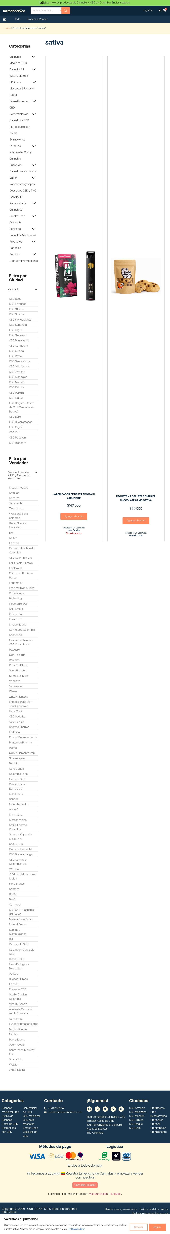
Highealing (15, 598)
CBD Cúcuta (16, 351)
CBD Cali (14, 432)
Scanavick (15, 1059)
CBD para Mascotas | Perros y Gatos (21, 88)
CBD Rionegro (17, 442)
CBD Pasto (15, 356)
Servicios (15, 254)
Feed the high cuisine (21, 588)
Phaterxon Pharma (20, 742)
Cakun (13, 537)
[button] (22, 290)
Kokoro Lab (16, 614)
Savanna (14, 889)
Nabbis (13, 1034)
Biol (11, 532)
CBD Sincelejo (17, 335)
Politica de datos (85, 1229)
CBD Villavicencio (19, 366)
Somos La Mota (19, 675)
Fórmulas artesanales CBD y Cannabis (20, 152)
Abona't (14, 809)
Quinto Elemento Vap (22, 753)
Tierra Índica (16, 508)
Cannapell (15, 904)
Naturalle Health (18, 804)
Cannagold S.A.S (19, 944)
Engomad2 (16, 582)
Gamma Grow (18, 779)
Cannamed (16, 1018)
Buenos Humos (18, 979)
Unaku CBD (16, 844)
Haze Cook (16, 711)
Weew (13, 691)
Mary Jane (15, 814)
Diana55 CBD (17, 959)
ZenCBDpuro (17, 1070)
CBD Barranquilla (19, 340)
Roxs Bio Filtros (18, 665)
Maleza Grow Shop (20, 919)
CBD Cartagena (18, 345)
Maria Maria (16, 793)
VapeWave (15, 686)
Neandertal (15, 635)
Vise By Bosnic (18, 1004)
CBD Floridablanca (20, 319)
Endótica (14, 732)
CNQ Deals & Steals (21, 563)
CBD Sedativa (17, 716)
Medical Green (18, 1029)
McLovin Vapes (18, 487)
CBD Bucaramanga (20, 422)
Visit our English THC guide (105, 1194)
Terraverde (15, 503)
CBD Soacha (16, 314)
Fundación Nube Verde (23, 737)
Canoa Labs (16, 768)
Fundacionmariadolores (23, 1023)
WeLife (13, 1064)
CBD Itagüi (15, 330)
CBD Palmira (16, 387)
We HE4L (14, 869)
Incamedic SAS (18, 603)
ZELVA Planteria (18, 696)
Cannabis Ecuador (85, 1185)
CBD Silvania (16, 309)
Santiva (13, 799)
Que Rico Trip (17, 655)
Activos (13, 973)
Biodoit (13, 763)
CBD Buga (15, 298)
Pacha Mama (17, 1039)
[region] (85, 1224)
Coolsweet (15, 568)
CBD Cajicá (16, 427)
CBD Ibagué (16, 397)
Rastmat (14, 660)
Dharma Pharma (19, 727)
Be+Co (13, 899)
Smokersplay (17, 758)
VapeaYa (14, 681)
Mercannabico (18, 820)
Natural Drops (17, 924)
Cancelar (137, 1227)
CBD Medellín (17, 382)
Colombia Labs (18, 773)
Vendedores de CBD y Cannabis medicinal (19, 475)
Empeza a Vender (37, 19)
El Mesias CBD (17, 989)
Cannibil (14, 543)
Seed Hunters (17, 670)
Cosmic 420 (16, 721)
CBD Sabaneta (18, 324)
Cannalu (14, 984)
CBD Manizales (18, 377)
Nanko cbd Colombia (22, 629)
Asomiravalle (17, 1044)
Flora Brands (17, 883)
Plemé (13, 747)
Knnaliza (14, 498)
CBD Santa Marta (19, 361)
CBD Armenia (17, 371)
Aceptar (157, 1227)
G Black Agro (17, 593)
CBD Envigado (18, 303)
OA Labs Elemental (20, 849)
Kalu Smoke (16, 608)
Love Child (15, 619)
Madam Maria (17, 624)
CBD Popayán (17, 437)
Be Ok (12, 894)
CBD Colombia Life (20, 557)
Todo (17, 19)
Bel (11, 939)
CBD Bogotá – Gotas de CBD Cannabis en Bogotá (21, 407)
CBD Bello (15, 416)
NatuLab (14, 493)
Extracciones (17, 139)
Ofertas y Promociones (23, 260)
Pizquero (14, 649)
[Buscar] (65, 10)
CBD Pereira (16, 392)
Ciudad (13, 289)
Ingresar (148, 10)
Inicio (7, 28)
